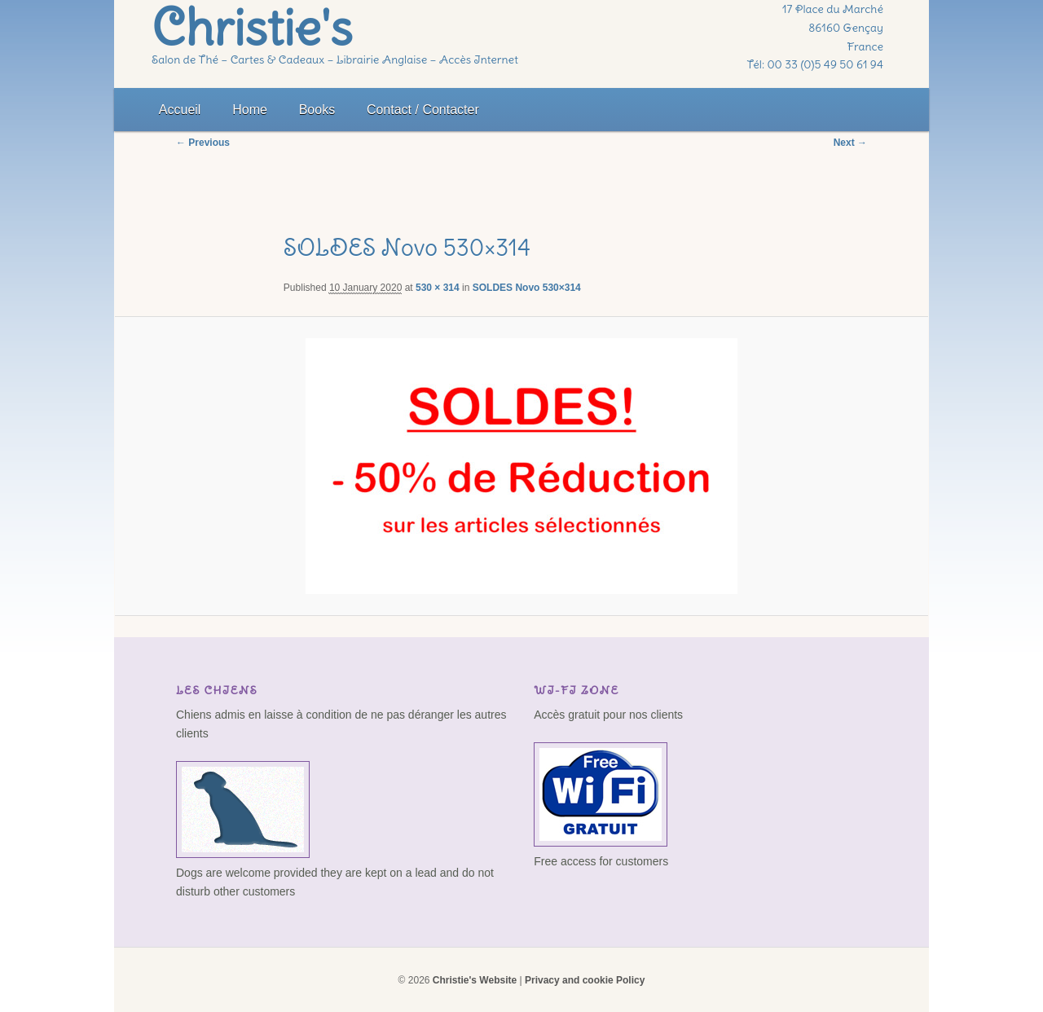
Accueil (180, 110)
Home (249, 110)
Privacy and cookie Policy (585, 980)
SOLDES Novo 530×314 (527, 287)
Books (317, 110)
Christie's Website (475, 980)
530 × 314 (438, 287)
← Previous (203, 142)
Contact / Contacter (423, 110)
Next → (850, 142)
